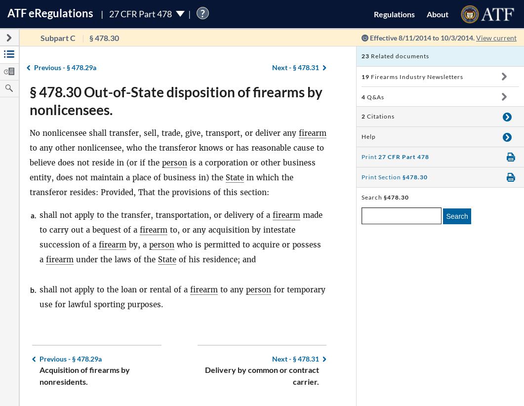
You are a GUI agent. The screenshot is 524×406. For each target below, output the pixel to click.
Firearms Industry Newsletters (412, 77)
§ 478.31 (295, 67)
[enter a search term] (402, 215)
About (437, 14)
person (174, 162)
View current (496, 38)
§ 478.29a (65, 67)
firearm (312, 133)
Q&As (373, 97)
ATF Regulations (50, 13)
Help (369, 136)
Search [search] (457, 216)
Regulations (394, 14)
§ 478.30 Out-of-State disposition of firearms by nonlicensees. (176, 100)
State (235, 177)
